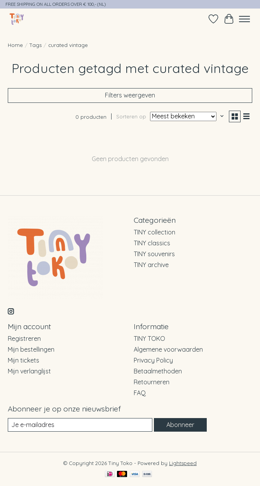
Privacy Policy (153, 360)
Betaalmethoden (158, 371)
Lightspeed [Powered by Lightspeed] (183, 463)
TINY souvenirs (154, 254)
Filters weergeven (130, 95)
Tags (36, 45)
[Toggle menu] (244, 19)
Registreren (24, 338)
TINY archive (151, 265)
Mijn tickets (23, 360)
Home (15, 45)
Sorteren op (131, 116)
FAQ (140, 393)
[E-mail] (80, 425)
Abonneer (180, 425)
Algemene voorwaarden (168, 349)
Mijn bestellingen (31, 349)
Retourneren (151, 382)
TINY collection (154, 232)
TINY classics (152, 243)
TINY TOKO (149, 338)
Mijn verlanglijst (29, 371)
